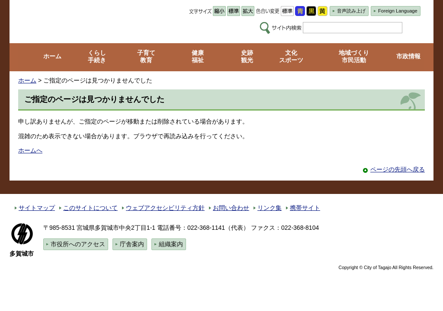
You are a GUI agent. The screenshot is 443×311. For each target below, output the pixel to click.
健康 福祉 (198, 56)
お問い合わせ (231, 207)
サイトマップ (37, 207)
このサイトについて (90, 207)
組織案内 (171, 244)
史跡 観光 (247, 56)
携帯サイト (305, 207)
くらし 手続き (97, 56)
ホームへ (30, 150)
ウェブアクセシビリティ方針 (165, 207)
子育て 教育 (146, 56)
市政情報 (408, 56)
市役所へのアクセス (78, 244)
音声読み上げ (351, 10)
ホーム (52, 56)
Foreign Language (397, 10)
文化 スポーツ (291, 56)
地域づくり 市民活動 (354, 56)
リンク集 (269, 207)
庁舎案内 (132, 244)
